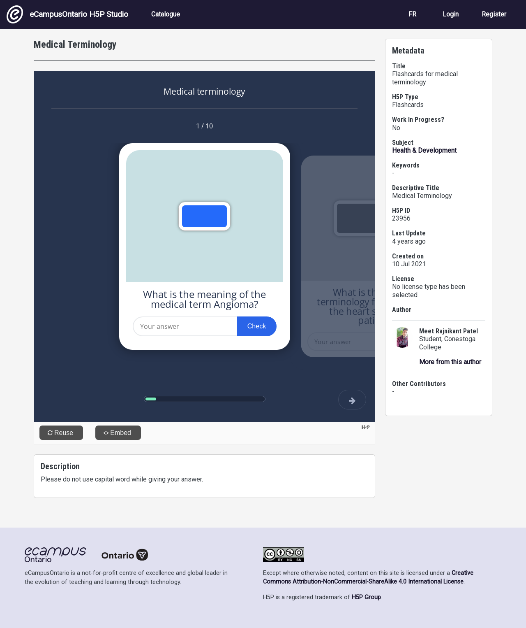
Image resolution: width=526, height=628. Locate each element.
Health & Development (424, 150)
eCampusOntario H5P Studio (67, 14)
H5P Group (366, 597)
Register (494, 14)
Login (451, 14)
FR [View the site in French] (412, 14)
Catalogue (165, 14)
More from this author (450, 362)
